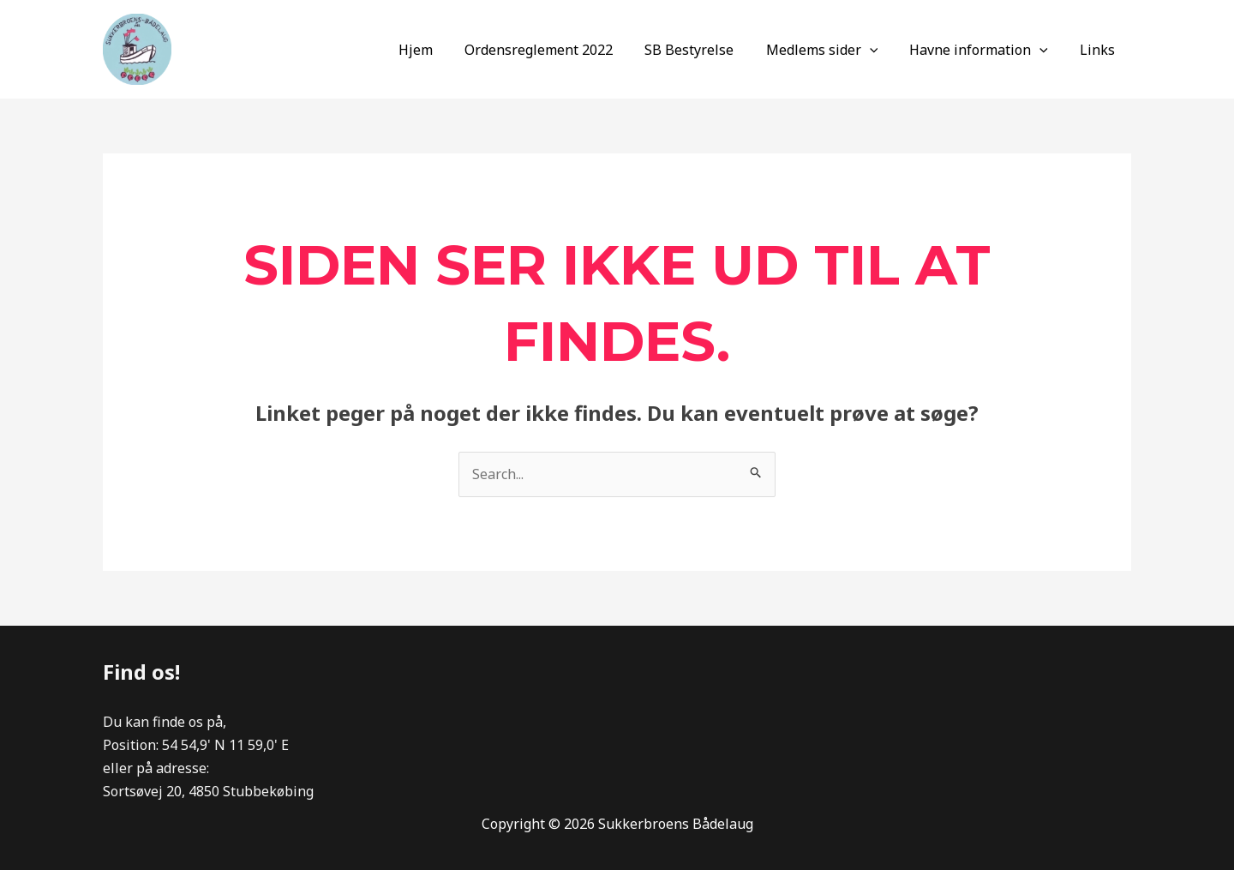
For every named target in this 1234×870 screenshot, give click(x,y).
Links (1099, 49)
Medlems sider (833, 50)
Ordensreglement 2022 (559, 49)
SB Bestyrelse (705, 49)
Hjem (440, 49)
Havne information (985, 50)
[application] (881, 50)
